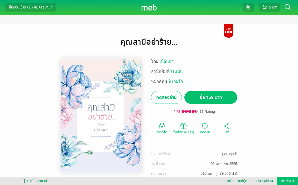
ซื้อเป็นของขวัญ (183, 128)
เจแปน (177, 71)
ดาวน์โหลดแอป (33, 181)
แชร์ (226, 128)
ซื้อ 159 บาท (211, 97)
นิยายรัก (175, 81)
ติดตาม (205, 128)
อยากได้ (161, 128)
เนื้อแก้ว (167, 61)
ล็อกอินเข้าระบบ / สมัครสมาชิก (31, 7)
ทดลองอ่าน (166, 97)
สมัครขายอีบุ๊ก (237, 181)
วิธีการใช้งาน (264, 181)
